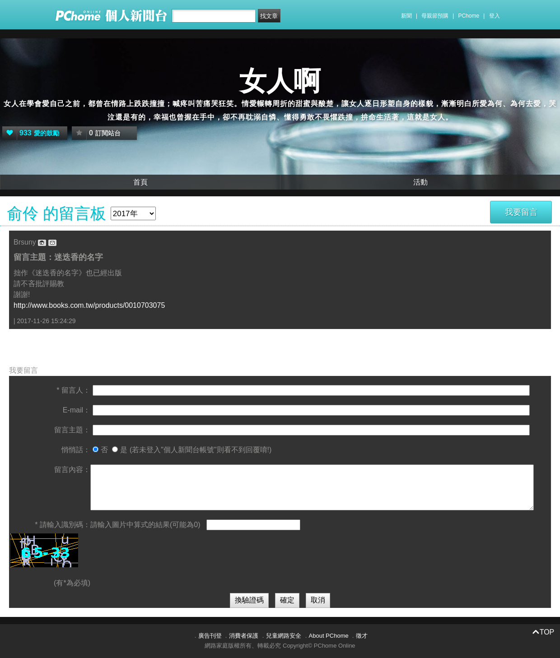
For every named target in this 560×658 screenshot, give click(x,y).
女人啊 (280, 81)
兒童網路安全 (283, 635)
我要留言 (521, 212)
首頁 (140, 182)
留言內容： (72, 469)
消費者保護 (243, 635)
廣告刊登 (210, 635)
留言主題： (72, 430)
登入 (494, 16)
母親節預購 (434, 16)
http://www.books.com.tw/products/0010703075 (89, 305)
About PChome (329, 635)
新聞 (406, 16)
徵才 (362, 635)
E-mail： (76, 410)
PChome (468, 16)
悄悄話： (75, 450)
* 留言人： (73, 390)
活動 (420, 182)
